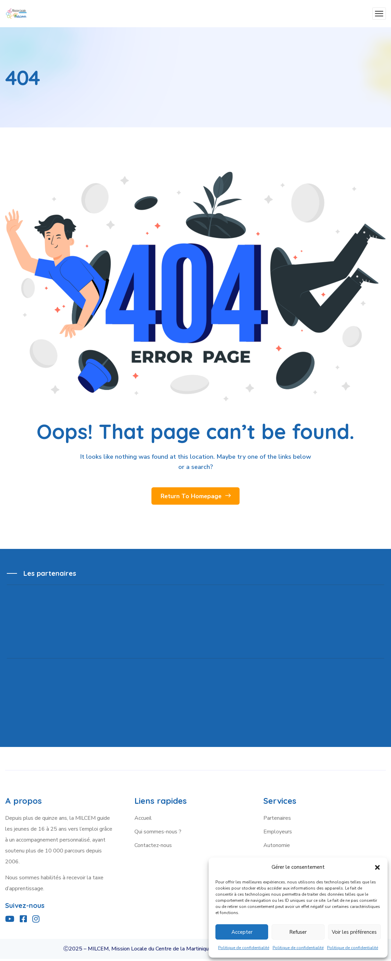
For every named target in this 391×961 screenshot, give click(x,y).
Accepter (241, 932)
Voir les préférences (354, 932)
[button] (377, 867)
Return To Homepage (195, 497)
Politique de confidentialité (243, 947)
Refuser (298, 932)
